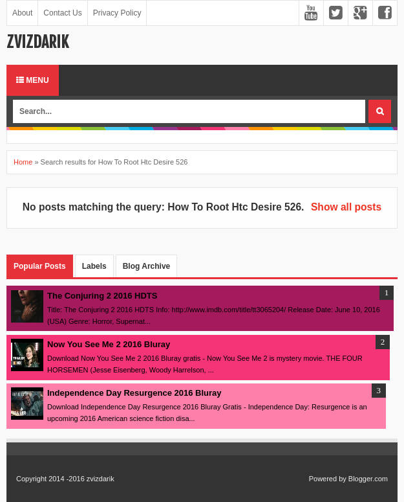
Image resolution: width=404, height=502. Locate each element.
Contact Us (62, 12)
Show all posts (346, 206)
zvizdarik (37, 42)
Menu (32, 80)
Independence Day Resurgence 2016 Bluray (134, 393)
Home (23, 162)
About (22, 12)
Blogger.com (368, 479)
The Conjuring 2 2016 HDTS (102, 296)
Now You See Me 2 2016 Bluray (108, 344)
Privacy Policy (117, 12)
